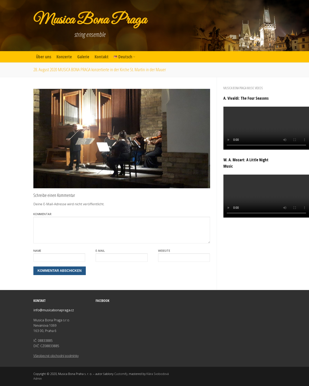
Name (37, 251)
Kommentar (42, 214)
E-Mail (100, 251)
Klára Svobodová (157, 374)
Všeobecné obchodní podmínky (56, 355)
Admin (37, 378)
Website (164, 251)
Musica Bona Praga (90, 20)
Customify (120, 374)
